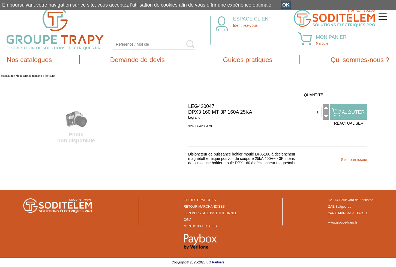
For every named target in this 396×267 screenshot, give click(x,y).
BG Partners (215, 262)
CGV (187, 220)
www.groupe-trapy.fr (342, 222)
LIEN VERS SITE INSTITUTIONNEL (210, 213)
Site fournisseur (354, 159)
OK (286, 5)
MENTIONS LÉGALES (200, 226)
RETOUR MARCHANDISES (204, 207)
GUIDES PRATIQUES (200, 200)
